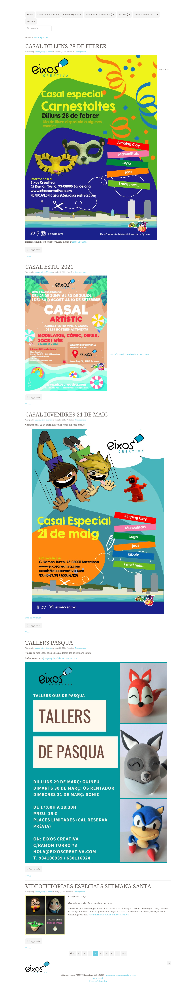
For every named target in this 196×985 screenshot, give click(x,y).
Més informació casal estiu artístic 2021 (129, 354)
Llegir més (34, 249)
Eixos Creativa (79, 242)
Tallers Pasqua (49, 643)
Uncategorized (80, 52)
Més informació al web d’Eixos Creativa (109, 914)
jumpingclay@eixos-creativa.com (60, 658)
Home (28, 37)
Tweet (28, 256)
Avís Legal (98, 978)
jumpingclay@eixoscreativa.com (120, 975)
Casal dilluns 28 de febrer (66, 46)
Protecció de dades (98, 981)
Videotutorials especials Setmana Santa (88, 886)
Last (124, 953)
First (72, 953)
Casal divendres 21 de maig (66, 414)
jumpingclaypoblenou (43, 52)
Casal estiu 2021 (49, 267)
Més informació (33, 617)
